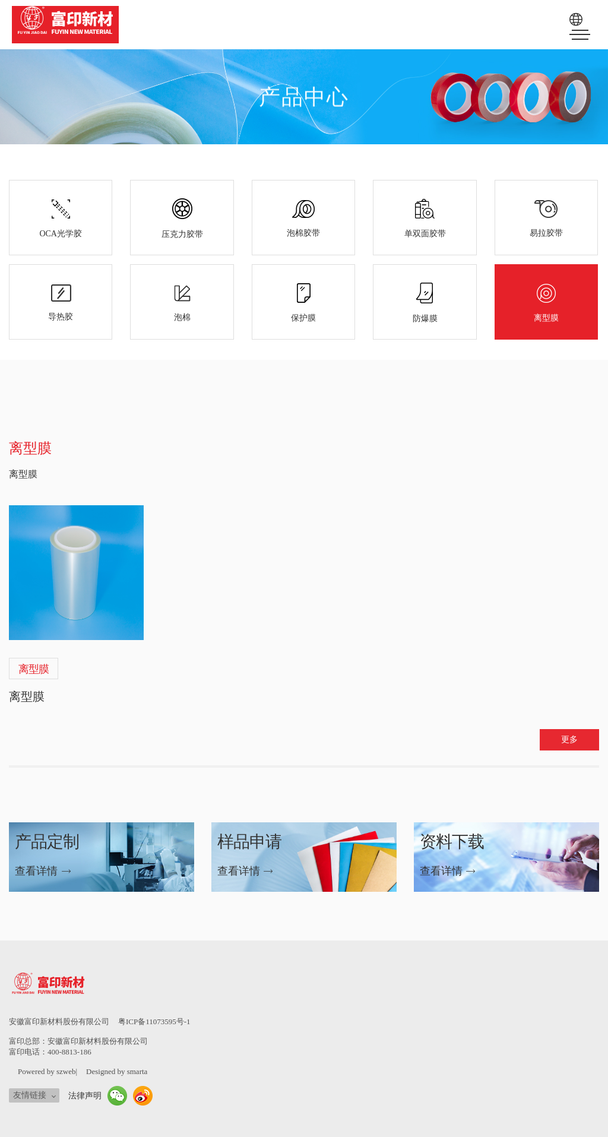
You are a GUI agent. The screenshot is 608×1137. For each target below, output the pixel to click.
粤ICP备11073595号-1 (154, 1021)
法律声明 (85, 1095)
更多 (569, 739)
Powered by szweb (46, 1071)
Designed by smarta (116, 1071)
